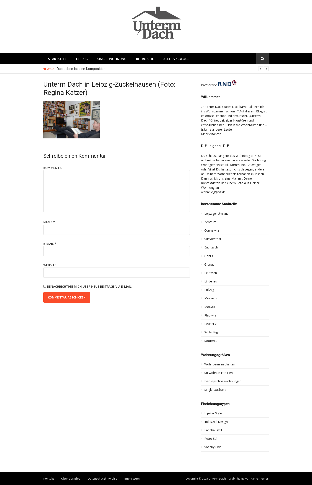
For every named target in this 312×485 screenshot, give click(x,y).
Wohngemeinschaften (219, 364)
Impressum (132, 478)
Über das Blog (71, 478)
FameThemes (260, 478)
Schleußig (211, 332)
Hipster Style (213, 413)
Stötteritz (210, 341)
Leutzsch (210, 273)
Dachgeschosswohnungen (222, 381)
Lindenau (210, 281)
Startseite (57, 59)
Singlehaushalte (215, 390)
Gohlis (208, 256)
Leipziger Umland (216, 214)
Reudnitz (210, 324)
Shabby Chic (212, 447)
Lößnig (209, 290)
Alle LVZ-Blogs (176, 59)
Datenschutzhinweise (102, 478)
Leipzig (82, 59)
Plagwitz (210, 315)
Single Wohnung (112, 59)
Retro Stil (145, 59)
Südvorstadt (212, 239)
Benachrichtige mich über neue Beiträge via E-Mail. (89, 286)
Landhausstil (213, 430)
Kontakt (48, 478)
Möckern (210, 298)
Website (49, 265)
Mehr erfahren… (212, 134)
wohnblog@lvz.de (213, 192)
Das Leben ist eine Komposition (81, 69)
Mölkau (209, 307)
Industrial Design (216, 422)
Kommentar (53, 168)
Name (49, 222)
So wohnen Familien (218, 373)
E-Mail (49, 244)
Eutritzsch (211, 247)
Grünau (209, 264)
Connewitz (211, 230)
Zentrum (210, 222)
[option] (163, 69)
